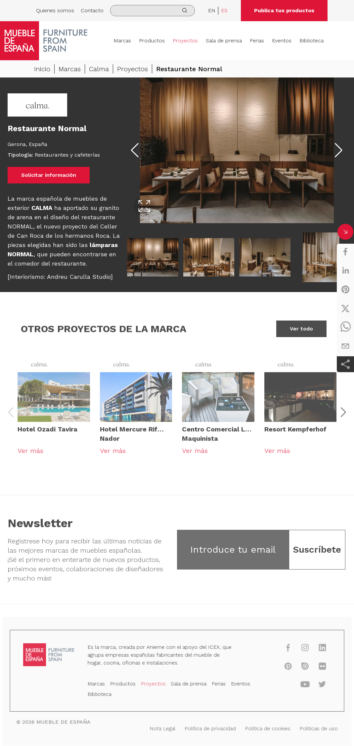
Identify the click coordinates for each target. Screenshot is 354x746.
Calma (99, 69)
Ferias (257, 40)
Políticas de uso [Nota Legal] (313, 728)
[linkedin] (345, 270)
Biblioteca (311, 40)
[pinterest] (345, 289)
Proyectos (185, 40)
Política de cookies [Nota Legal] (264, 728)
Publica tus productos (284, 10)
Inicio (42, 69)
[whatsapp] (345, 327)
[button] (343, 416)
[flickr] (316, 667)
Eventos (281, 40)
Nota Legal (163, 728)
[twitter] (345, 308)
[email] (345, 346)
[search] (152, 10)
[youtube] (300, 685)
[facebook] (345, 252)
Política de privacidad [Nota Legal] (209, 728)
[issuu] (300, 667)
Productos (152, 40)
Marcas (122, 40)
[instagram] (300, 650)
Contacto (92, 10)
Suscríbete (317, 553)
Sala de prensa (224, 40)
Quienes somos (55, 10)
